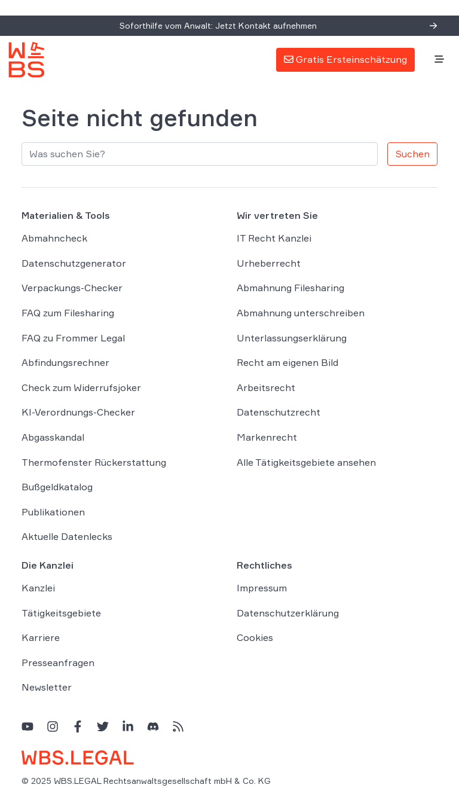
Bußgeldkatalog (57, 487)
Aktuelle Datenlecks (67, 536)
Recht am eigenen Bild (287, 362)
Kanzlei (38, 588)
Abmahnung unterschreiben (301, 313)
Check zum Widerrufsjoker (81, 387)
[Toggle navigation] (439, 60)
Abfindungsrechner (65, 362)
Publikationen (53, 512)
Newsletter (47, 687)
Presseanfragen (58, 662)
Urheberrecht (269, 263)
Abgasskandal (53, 437)
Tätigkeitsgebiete (61, 613)
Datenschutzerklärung (288, 613)
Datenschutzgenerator (74, 263)
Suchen (412, 154)
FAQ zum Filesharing (68, 313)
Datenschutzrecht (278, 412)
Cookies (255, 637)
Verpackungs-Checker (72, 288)
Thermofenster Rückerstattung (94, 462)
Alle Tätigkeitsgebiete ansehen (306, 462)
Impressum (262, 588)
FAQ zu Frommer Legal (73, 338)
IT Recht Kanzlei (274, 238)
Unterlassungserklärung (292, 338)
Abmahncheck (54, 238)
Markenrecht (267, 437)
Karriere (41, 637)
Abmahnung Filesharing (290, 288)
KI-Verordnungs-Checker (78, 412)
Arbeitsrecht (266, 387)
